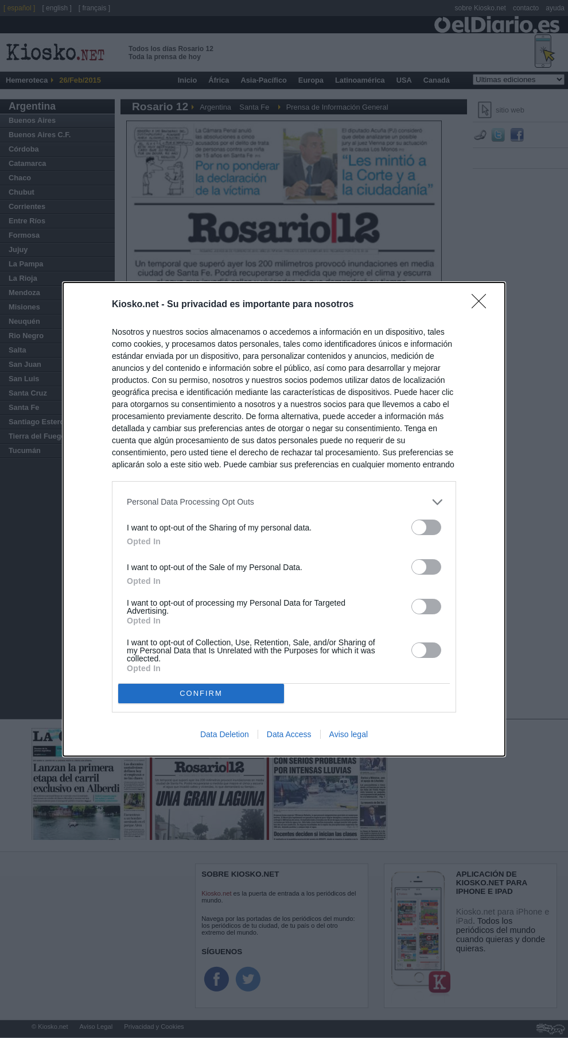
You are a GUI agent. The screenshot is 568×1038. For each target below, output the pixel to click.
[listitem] (284, 502)
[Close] (482, 305)
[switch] (426, 527)
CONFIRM (201, 693)
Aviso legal (348, 734)
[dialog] (284, 519)
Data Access (289, 734)
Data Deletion (224, 734)
